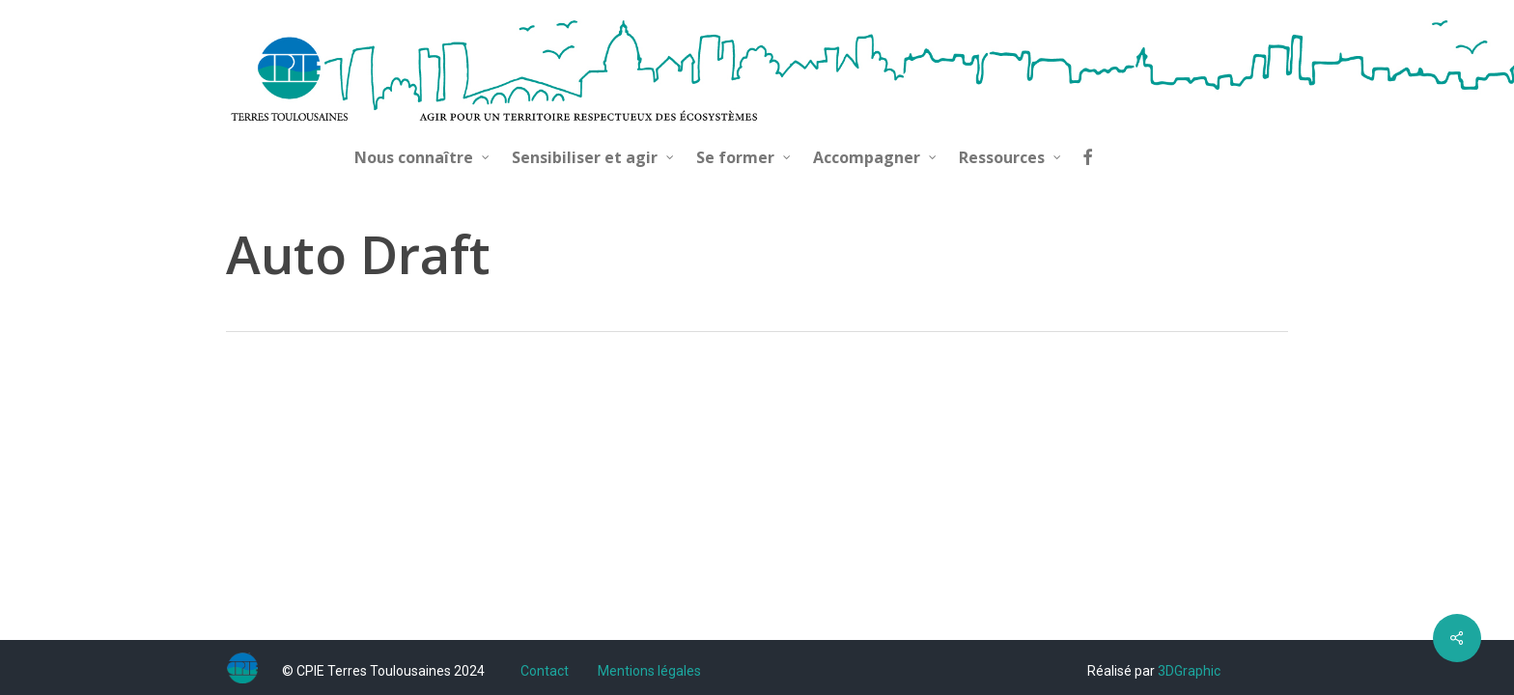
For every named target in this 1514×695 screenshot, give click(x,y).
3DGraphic (1189, 671)
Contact (544, 671)
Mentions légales (649, 671)
